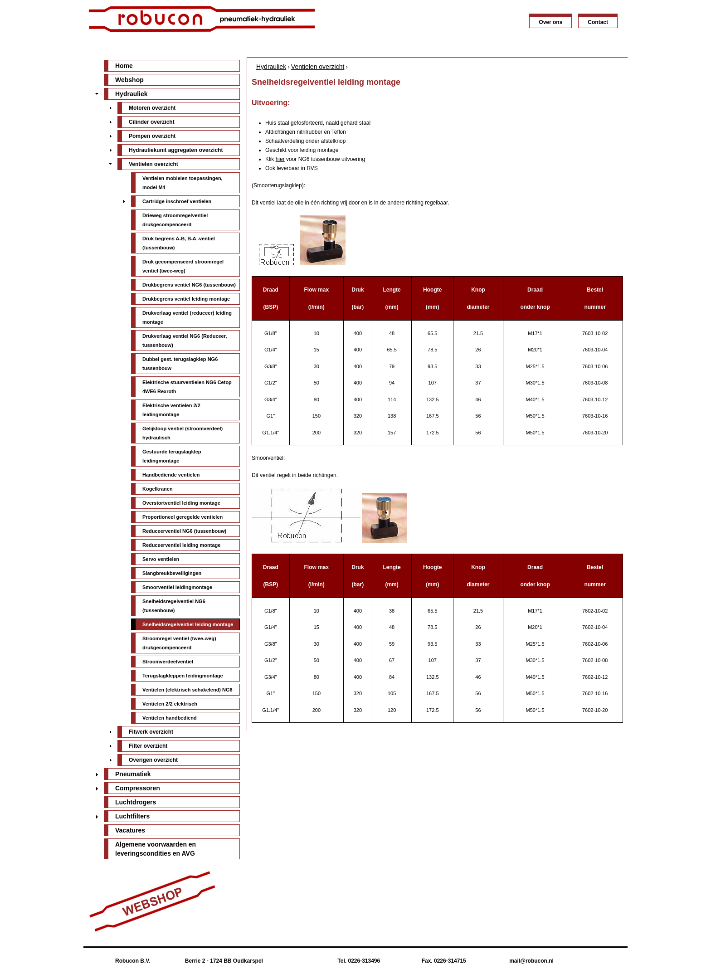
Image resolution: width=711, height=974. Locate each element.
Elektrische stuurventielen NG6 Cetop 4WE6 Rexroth (187, 387)
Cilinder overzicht (152, 122)
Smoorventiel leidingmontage (177, 587)
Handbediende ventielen (171, 474)
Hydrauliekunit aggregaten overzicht (176, 150)
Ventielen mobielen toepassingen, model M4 (182, 182)
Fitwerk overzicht (151, 732)
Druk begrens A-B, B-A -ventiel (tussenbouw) (178, 243)
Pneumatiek (133, 774)
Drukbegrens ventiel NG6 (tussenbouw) (189, 284)
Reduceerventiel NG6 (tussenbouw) (184, 531)
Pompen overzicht (152, 136)
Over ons (550, 22)
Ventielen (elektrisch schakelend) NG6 (187, 689)
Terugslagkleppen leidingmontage (182, 675)
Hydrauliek (271, 66)
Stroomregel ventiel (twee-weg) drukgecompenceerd (179, 643)
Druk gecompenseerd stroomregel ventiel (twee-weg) (183, 266)
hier (280, 159)
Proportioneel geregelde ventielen (182, 517)
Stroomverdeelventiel (167, 661)
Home (124, 65)
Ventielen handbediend (169, 718)
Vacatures (130, 830)
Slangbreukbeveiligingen (171, 573)
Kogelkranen (157, 489)
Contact (598, 22)
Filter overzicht (148, 746)
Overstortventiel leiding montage (181, 503)
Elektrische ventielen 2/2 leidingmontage (171, 410)
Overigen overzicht (153, 760)
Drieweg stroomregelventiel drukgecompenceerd (175, 220)
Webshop (129, 79)
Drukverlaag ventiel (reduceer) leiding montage (187, 317)
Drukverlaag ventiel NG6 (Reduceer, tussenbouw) (184, 340)
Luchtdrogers (135, 802)
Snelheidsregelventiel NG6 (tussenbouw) (173, 606)
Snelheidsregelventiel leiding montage (188, 624)
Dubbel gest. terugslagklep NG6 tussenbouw (180, 363)
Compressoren (137, 788)
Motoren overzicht (152, 108)
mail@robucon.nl (531, 961)
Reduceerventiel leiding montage (181, 545)
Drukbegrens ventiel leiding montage (186, 299)
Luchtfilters (132, 816)
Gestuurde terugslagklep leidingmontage (171, 456)
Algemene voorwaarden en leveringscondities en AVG (155, 849)
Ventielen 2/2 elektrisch (169, 703)
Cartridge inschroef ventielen (176, 201)
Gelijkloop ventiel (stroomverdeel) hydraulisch (182, 433)
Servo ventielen (160, 559)
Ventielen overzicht (318, 66)
